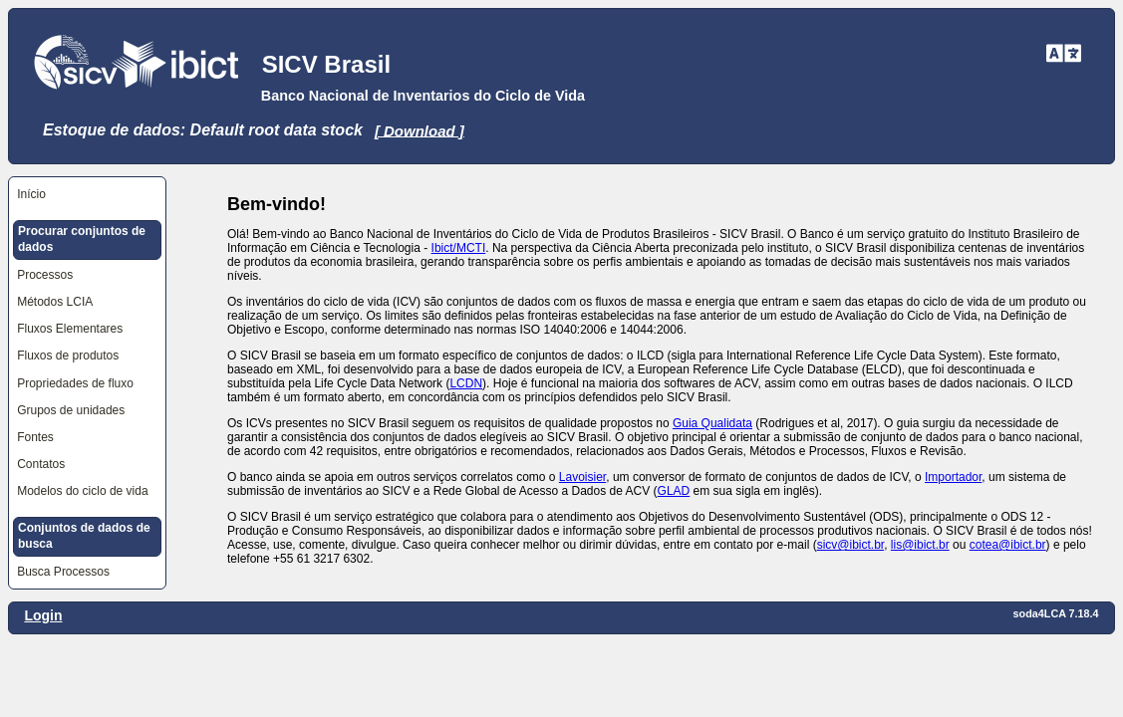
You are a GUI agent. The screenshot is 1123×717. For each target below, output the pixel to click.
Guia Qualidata (712, 423)
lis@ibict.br (920, 545)
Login (43, 615)
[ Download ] (419, 129)
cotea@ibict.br (1008, 545)
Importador (953, 477)
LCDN (465, 383)
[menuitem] (87, 194)
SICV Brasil (326, 64)
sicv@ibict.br (851, 545)
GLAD (674, 491)
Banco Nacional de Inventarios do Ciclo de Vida (423, 96)
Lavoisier (582, 477)
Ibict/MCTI (458, 248)
